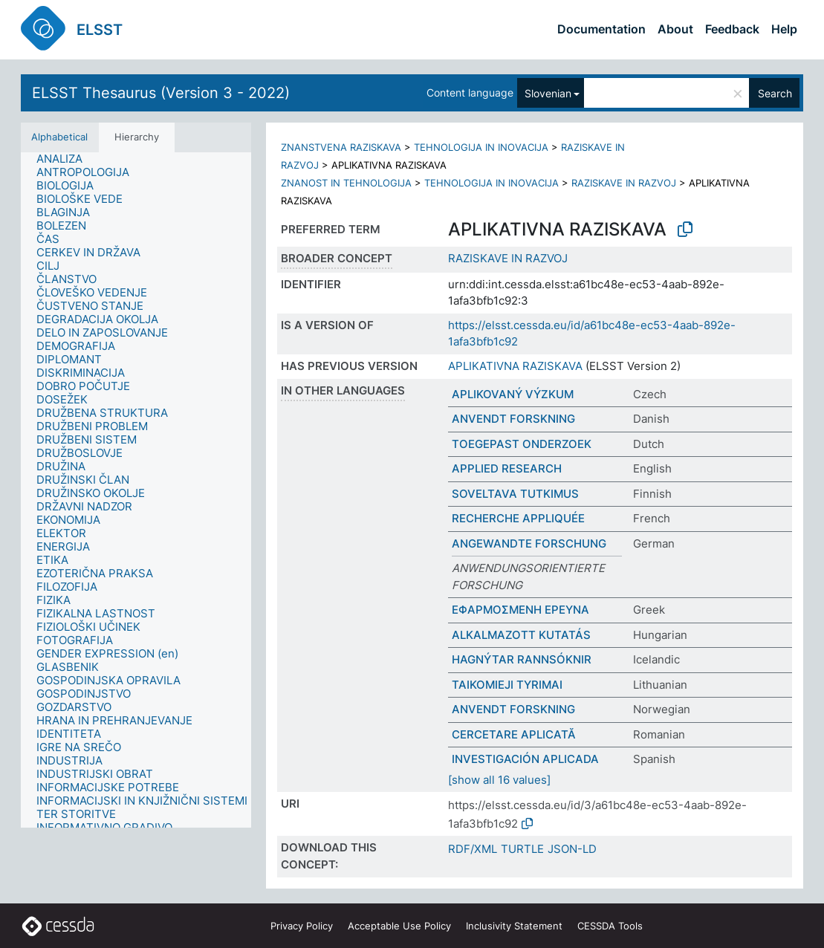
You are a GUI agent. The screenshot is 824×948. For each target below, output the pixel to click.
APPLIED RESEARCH (507, 468)
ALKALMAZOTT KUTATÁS (521, 635)
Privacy (301, 926)
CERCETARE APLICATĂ (514, 734)
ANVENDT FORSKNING (513, 419)
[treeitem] (66, 159)
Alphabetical (59, 137)
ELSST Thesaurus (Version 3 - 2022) (161, 93)
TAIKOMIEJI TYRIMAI (507, 685)
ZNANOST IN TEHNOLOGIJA (346, 183)
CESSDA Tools (610, 926)
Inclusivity (514, 926)
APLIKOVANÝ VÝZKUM (513, 394)
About (675, 29)
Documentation (601, 29)
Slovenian (548, 93)
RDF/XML (472, 849)
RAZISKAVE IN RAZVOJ (623, 183)
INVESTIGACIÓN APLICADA (525, 759)
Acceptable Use (399, 926)
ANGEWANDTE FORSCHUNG (529, 543)
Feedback (732, 29)
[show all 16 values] (499, 780)
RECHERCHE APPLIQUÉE (518, 518)
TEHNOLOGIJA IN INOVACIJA (481, 147)
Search (775, 93)
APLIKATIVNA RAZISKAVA (515, 366)
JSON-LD (572, 849)
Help (784, 29)
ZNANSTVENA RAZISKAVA (341, 147)
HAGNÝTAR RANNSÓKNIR (521, 659)
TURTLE (522, 849)
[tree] (136, 490)
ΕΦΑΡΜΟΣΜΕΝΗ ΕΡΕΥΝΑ (520, 610)
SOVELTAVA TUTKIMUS (515, 494)
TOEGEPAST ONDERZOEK (521, 444)
